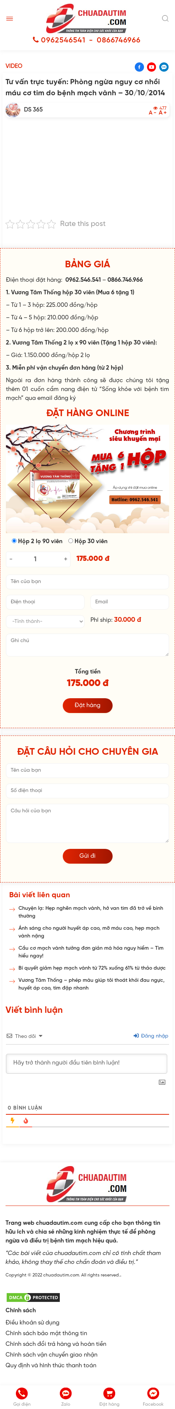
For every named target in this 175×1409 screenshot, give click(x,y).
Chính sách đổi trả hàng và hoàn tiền (56, 1344)
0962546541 (63, 40)
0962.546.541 (83, 280)
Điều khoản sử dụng (32, 1323)
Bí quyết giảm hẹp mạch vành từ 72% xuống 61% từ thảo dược (92, 968)
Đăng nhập (151, 1036)
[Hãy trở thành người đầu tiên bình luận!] (86, 1064)
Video (14, 66)
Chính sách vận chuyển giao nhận (51, 1355)
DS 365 (33, 110)
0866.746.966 (125, 280)
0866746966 (119, 40)
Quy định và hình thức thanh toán (51, 1365)
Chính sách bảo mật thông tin (46, 1333)
